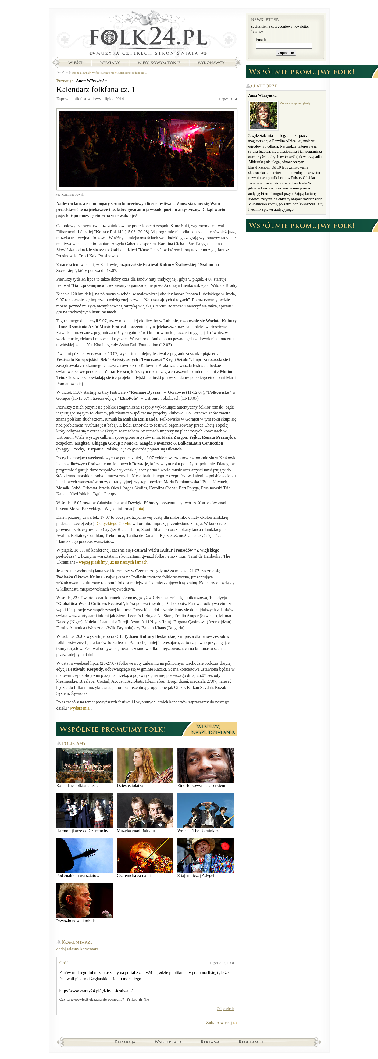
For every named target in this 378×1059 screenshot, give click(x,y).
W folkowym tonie (159, 62)
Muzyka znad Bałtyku (145, 813)
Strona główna (147, 34)
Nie (146, 999)
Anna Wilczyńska (91, 80)
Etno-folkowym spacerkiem (205, 768)
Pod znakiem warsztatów (84, 858)
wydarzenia (80, 708)
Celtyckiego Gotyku (114, 523)
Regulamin (251, 1042)
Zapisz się (286, 53)
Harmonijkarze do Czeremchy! (84, 813)
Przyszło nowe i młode (84, 903)
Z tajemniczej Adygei (205, 858)
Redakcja (125, 1042)
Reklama (210, 1042)
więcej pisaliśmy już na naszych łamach (113, 562)
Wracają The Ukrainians (205, 813)
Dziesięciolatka (145, 768)
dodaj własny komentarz (77, 949)
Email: (261, 40)
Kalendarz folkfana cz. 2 (84, 768)
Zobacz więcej (219, 1022)
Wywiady (110, 62)
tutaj (140, 508)
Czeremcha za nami (145, 858)
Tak (134, 999)
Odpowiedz (225, 1009)
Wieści (75, 62)
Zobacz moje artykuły (295, 103)
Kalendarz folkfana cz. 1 (132, 72)
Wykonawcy (211, 62)
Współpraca (168, 1042)
